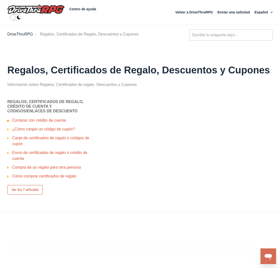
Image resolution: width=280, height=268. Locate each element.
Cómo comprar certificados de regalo (44, 176)
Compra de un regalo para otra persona (46, 167)
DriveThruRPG (20, 34)
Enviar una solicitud (234, 12)
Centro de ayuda (82, 9)
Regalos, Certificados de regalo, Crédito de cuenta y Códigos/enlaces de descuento (45, 106)
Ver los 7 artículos (25, 190)
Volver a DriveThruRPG (194, 12)
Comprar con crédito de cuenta (39, 120)
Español (262, 12)
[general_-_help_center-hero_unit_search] (231, 35)
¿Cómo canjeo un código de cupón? (43, 129)
